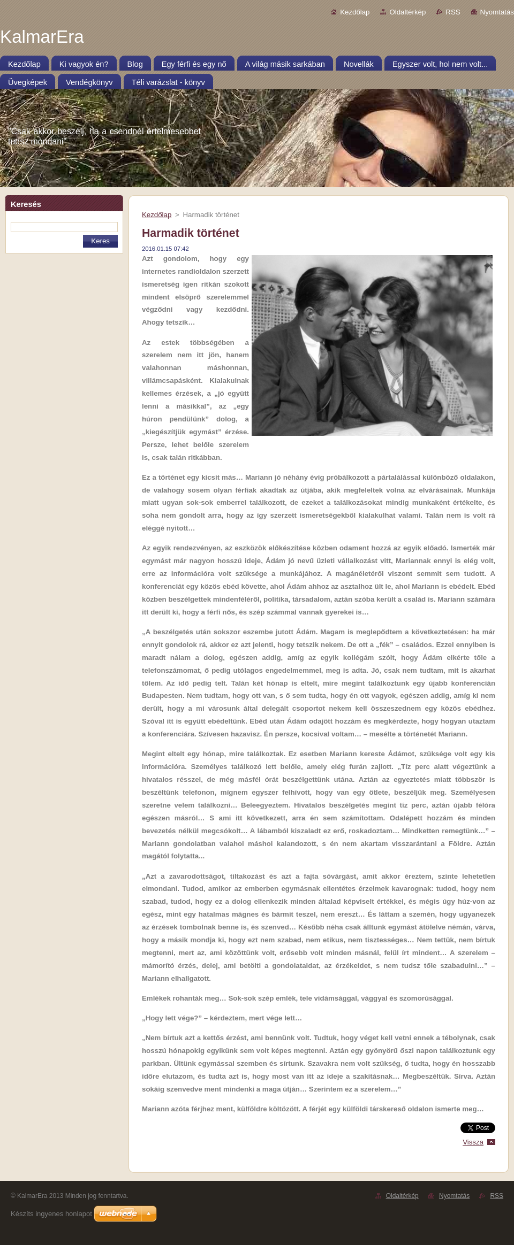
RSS (452, 12)
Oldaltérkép (407, 12)
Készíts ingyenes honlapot (51, 1214)
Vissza (473, 1142)
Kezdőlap (354, 12)
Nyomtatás (497, 12)
